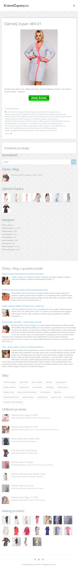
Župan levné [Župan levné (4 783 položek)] (23, 382)
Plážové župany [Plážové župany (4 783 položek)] (37, 382)
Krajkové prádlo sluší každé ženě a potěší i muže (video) (22, 274)
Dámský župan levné (13, 116)
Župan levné (60, 126)
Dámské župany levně (33, 112)
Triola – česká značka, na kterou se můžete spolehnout (22, 347)
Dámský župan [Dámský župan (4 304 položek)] (61, 382)
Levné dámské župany (38, 119)
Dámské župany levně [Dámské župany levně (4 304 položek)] (11, 397)
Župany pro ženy (32, 130)
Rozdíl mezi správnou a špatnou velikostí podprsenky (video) (25, 290)
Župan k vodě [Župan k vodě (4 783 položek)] (56, 397)
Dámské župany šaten (13, 114)
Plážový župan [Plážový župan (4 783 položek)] (62, 387)
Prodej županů (10, 123)
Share (8, 134)
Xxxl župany (9, 126)
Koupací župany (11, 119)
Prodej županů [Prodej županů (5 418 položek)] (45, 392)
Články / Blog (7, 225)
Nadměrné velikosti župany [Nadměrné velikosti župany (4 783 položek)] (13, 402)
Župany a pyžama (27, 128)
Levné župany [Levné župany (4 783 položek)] (37, 387)
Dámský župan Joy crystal (22, 485)
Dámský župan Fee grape (22, 462)
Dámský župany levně (62, 116)
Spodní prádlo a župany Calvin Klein (26, 175)
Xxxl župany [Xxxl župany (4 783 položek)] (50, 387)
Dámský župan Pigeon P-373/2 (24, 426)
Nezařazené (6, 243)
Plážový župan (44, 121)
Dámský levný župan (46, 114)
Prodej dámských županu (60, 121)
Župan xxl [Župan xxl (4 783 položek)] (57, 392)
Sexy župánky (7, 234)
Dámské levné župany (16, 112)
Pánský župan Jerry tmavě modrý (25, 438)
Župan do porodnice (36, 126)
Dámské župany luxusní (51, 112)
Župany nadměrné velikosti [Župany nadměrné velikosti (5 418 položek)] (26, 392)
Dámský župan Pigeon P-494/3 (24, 415)
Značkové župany (21, 126)
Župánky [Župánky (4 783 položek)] (49, 382)
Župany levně (51, 128)
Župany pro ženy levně (48, 130)
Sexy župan (32, 123)
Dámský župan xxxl (46, 116)
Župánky (16, 128)
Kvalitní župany (23, 119)
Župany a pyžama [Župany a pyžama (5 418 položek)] (9, 387)
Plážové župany (32, 121)
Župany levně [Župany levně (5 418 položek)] (24, 387)
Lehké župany (7, 231)
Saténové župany (8, 249)
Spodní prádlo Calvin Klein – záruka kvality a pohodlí (21, 322)
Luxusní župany (8, 240)
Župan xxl (8, 128)
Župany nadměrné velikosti (15, 130)
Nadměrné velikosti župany (15, 121)
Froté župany (7, 237)
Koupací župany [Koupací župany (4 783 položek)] (28, 397)
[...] (53, 279)
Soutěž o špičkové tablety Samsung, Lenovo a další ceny (23, 306)
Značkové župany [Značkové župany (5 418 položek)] (9, 382)
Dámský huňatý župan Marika (24, 450)
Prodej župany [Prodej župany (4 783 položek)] (69, 397)
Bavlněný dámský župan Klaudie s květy (28, 474)
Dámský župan (60, 114)
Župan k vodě (50, 126)
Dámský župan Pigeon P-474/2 (24, 497)
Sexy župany (43, 123)
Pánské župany (8, 246)
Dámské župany (13, 109)
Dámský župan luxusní (29, 116)
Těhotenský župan (55, 123)
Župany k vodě (39, 128)
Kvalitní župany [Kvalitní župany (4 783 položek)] (42, 397)
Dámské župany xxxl (30, 114)
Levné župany (53, 119)
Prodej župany (22, 123)
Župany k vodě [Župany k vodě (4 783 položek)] (8, 392)
